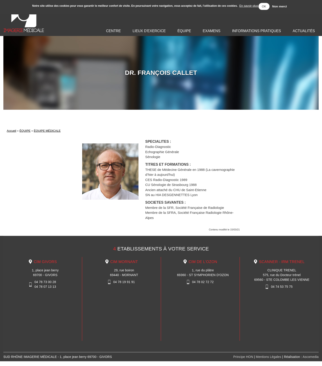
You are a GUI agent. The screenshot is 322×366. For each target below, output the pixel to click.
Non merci (279, 6)
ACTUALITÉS (304, 31)
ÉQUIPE (184, 31)
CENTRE (113, 31)
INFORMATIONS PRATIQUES (256, 31)
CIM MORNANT (124, 262)
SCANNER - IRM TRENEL (281, 262)
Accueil (11, 130)
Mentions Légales (268, 357)
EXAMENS (211, 31)
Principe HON (243, 357)
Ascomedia (311, 357)
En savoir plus (248, 5)
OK (264, 6)
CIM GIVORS (45, 262)
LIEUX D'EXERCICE (149, 31)
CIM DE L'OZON (202, 262)
